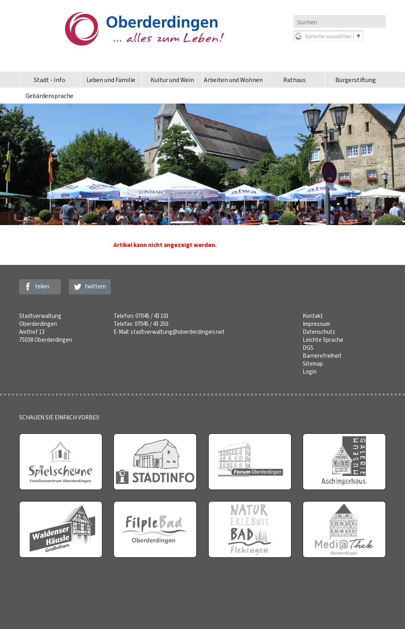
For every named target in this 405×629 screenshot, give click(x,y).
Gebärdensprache (49, 96)
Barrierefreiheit (322, 356)
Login (310, 372)
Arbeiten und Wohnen (233, 80)
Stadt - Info (49, 80)
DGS (308, 348)
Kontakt (313, 316)
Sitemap (313, 364)
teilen (42, 286)
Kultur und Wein (172, 80)
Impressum (316, 324)
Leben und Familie (110, 80)
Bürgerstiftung (355, 80)
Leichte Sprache (323, 340)
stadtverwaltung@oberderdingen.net (178, 332)
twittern (95, 286)
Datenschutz (319, 332)
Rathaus (294, 80)
